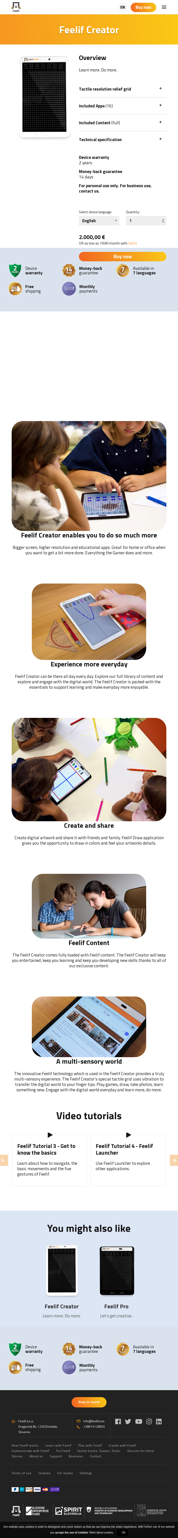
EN (122, 7)
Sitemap (86, 1473)
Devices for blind (141, 1450)
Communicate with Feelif (30, 1450)
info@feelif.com (93, 1421)
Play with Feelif (90, 1445)
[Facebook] (118, 1421)
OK (124, 1532)
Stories (17, 1456)
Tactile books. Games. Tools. (99, 1450)
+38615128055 (94, 1426)
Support (56, 1456)
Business (76, 1456)
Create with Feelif (122, 1445)
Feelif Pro (116, 1306)
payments (88, 288)
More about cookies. (101, 1532)
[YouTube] (138, 1421)
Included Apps (96, 105)
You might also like (89, 1228)
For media (65, 1473)
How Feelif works (25, 1445)
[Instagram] (149, 1421)
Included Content (99, 122)
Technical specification (100, 139)
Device (34, 270)
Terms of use (22, 1473)
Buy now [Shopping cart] (143, 7)
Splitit (132, 243)
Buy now (122, 256)
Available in (144, 270)
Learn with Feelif (59, 1445)
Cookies (44, 1473)
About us (36, 1456)
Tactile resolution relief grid (105, 89)
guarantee (90, 270)
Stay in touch (89, 1402)
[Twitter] (128, 1421)
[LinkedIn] (159, 1421)
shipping (33, 288)
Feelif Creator (62, 1306)
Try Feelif (63, 1450)
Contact (95, 1456)
